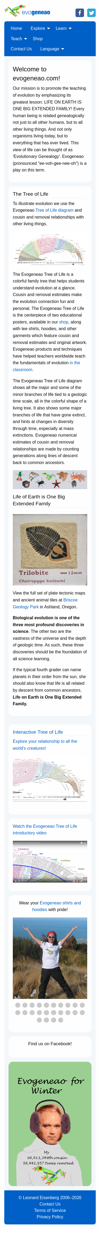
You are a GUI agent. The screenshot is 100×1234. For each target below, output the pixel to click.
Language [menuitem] (49, 49)
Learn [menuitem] (61, 28)
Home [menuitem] (16, 28)
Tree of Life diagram (54, 210)
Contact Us (50, 1204)
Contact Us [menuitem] (21, 49)
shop (63, 322)
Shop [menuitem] (38, 38)
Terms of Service (50, 1210)
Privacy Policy (50, 1217)
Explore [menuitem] (38, 28)
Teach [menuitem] (16, 38)
